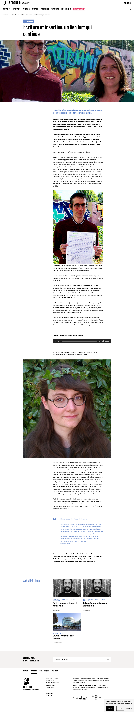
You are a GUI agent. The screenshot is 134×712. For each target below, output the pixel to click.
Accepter (110, 708)
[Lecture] (55, 341)
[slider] (79, 341)
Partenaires (55, 9)
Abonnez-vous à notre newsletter (31, 659)
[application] (82, 341)
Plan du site (55, 671)
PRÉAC (127, 3)
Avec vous (35, 9)
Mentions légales (44, 671)
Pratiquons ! (45, 9)
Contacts (25, 671)
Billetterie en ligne (79, 9)
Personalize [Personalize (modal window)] (129, 708)
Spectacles (6, 9)
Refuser (120, 708)
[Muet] (103, 341)
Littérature (16, 9)
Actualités (34, 671)
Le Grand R (26, 9)
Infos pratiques (66, 9)
